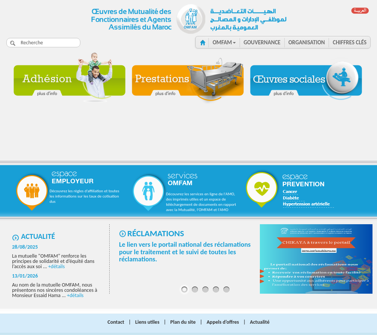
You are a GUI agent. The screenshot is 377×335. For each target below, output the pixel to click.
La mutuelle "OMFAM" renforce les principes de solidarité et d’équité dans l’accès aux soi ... (53, 261)
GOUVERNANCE (262, 42)
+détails (56, 266)
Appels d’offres (223, 322)
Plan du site (183, 322)
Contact (115, 322)
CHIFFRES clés (349, 42)
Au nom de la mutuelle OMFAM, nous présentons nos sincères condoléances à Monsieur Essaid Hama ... (54, 290)
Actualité (38, 236)
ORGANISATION (306, 42)
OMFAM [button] (224, 42)
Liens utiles (147, 322)
